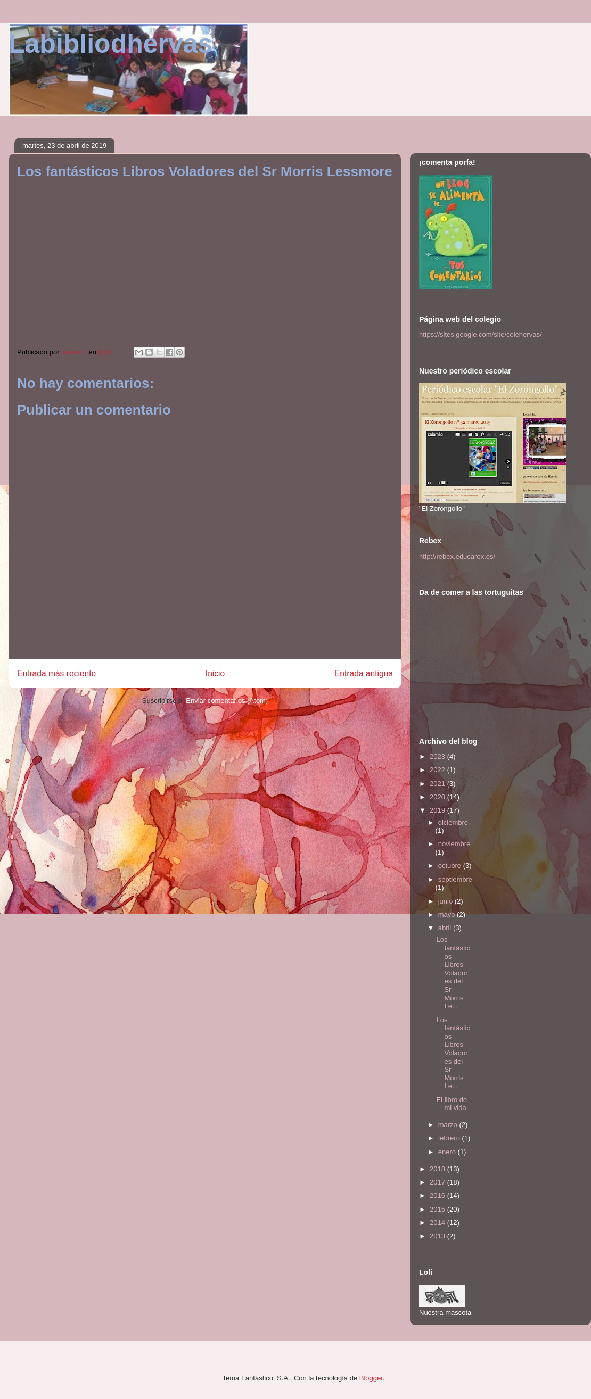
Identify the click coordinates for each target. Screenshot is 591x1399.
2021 (438, 784)
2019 (438, 810)
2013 (438, 1236)
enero (448, 1152)
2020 (438, 797)
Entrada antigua (363, 673)
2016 (438, 1195)
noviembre (454, 844)
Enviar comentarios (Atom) (227, 701)
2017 (438, 1182)
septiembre (455, 879)
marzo (448, 1125)
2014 (438, 1223)
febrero (450, 1138)
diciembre (453, 822)
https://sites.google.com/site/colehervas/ (480, 334)
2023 (438, 756)
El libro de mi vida (451, 1104)
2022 (438, 770)
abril (445, 928)
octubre (450, 866)
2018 (438, 1169)
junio (446, 901)
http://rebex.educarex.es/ (457, 556)
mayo (447, 914)
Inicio (215, 673)
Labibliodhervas (110, 44)
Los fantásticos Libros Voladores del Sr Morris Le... (453, 973)
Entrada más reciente (56, 673)
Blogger (371, 1378)
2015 (438, 1209)
